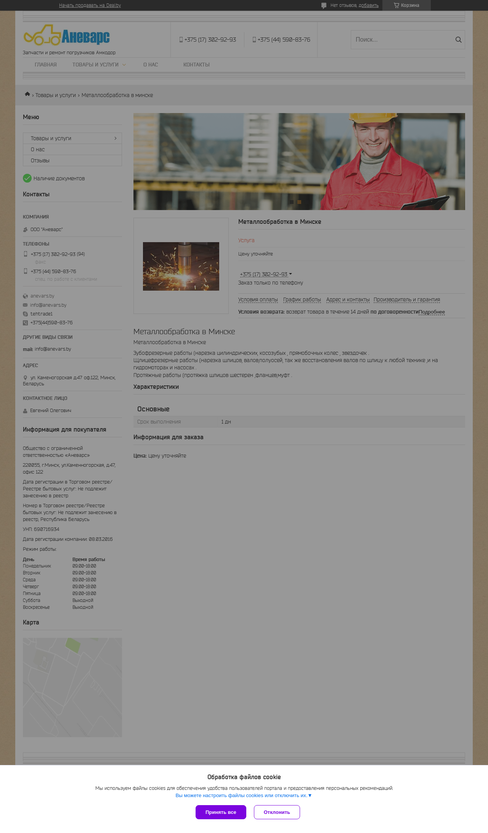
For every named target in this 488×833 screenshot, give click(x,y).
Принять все (220, 812)
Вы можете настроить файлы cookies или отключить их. (241, 795)
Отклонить (277, 812)
